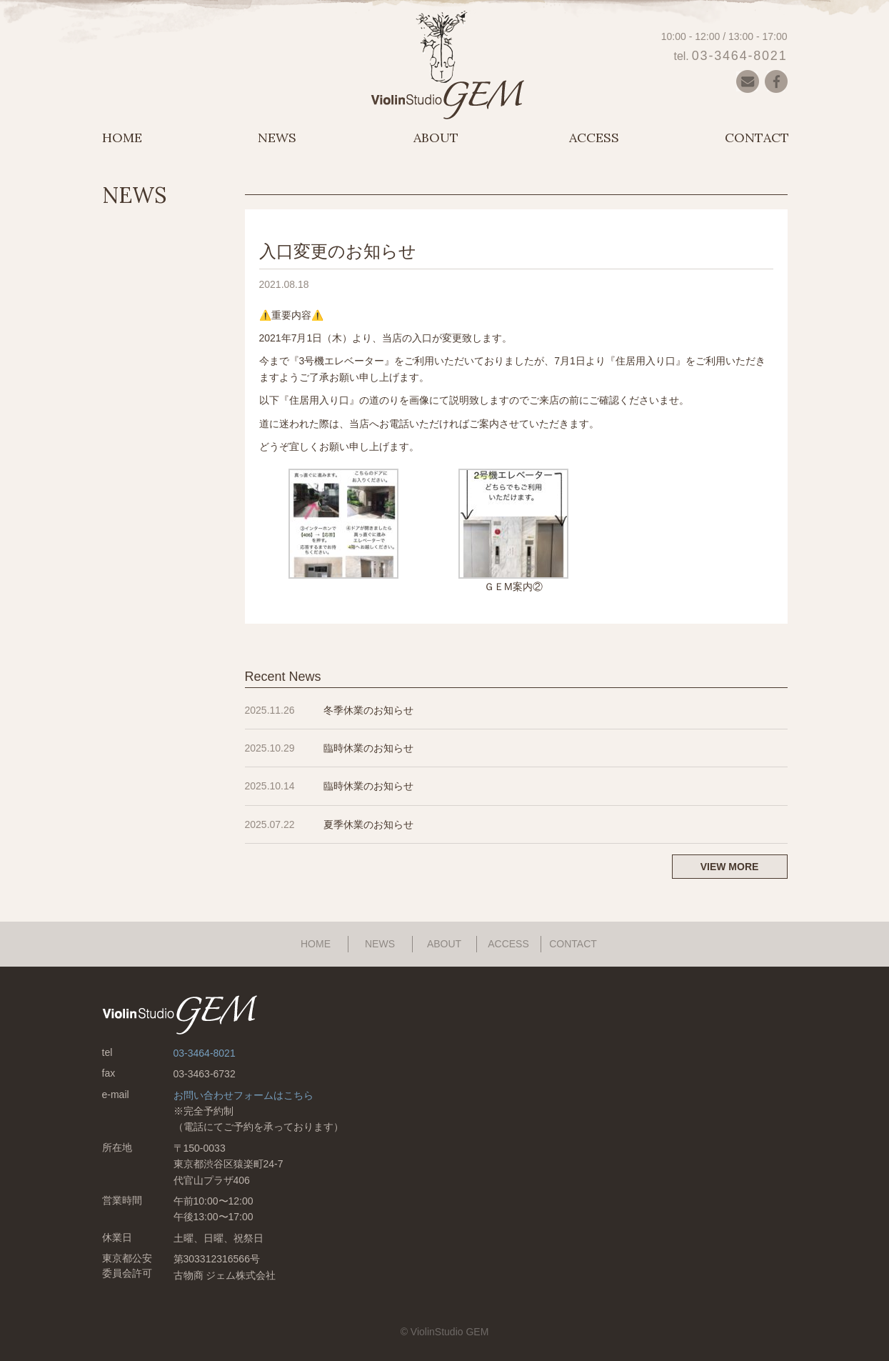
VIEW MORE (729, 866)
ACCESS (594, 137)
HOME (122, 137)
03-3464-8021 (740, 56)
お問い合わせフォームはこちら (243, 1095)
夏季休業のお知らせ (368, 824)
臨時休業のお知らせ (368, 748)
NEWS (277, 137)
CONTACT (757, 137)
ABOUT (435, 137)
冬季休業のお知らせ (368, 710)
